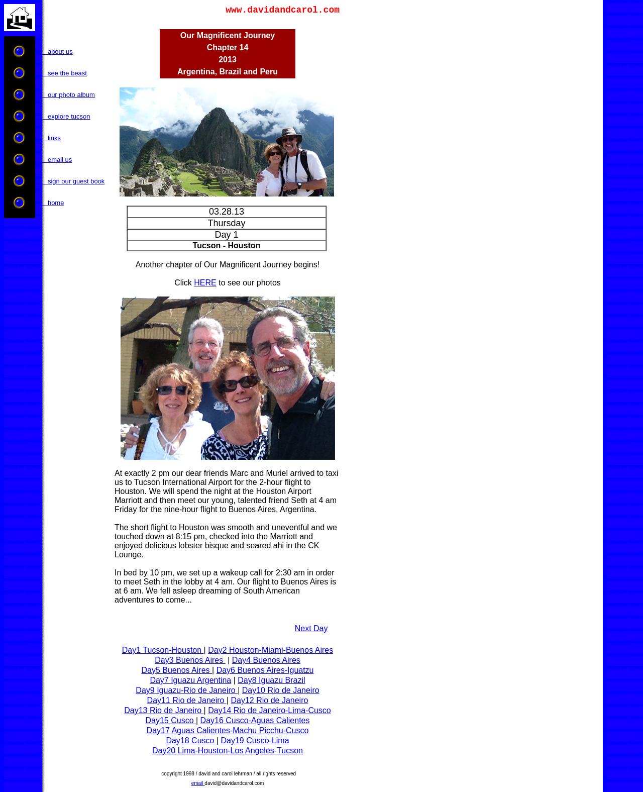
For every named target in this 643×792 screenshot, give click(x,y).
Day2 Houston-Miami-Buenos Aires (270, 650)
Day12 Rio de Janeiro (269, 700)
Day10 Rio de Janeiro (280, 690)
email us (53, 159)
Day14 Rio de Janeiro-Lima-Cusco (269, 710)
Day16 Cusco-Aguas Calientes (255, 720)
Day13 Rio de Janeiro (163, 710)
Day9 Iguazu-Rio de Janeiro (187, 690)
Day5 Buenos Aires (176, 670)
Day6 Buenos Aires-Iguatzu (265, 670)
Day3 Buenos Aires (190, 660)
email (197, 783)
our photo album (65, 94)
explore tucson (62, 116)
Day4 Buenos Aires (266, 660)
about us (54, 51)
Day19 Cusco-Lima (255, 740)
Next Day (311, 628)
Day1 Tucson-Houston (163, 650)
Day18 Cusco (190, 740)
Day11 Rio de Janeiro (187, 700)
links (48, 138)
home (49, 203)
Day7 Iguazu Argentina (190, 680)
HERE (205, 282)
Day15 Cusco (171, 720)
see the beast (61, 73)
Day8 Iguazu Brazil (271, 680)
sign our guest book (70, 181)
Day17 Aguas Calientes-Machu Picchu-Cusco (228, 730)
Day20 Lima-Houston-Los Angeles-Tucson (227, 750)
